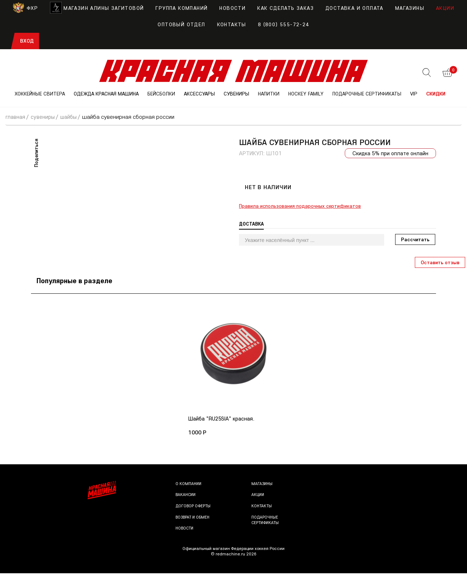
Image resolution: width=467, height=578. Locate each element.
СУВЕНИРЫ (236, 93)
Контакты (231, 24)
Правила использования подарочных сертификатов (300, 206)
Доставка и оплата (354, 8)
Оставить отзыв (440, 262)
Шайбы (71, 116)
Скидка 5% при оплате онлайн (389, 153)
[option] (233, 367)
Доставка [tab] (252, 223)
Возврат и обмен (193, 521)
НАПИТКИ (268, 93)
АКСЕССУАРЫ (199, 93)
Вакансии (186, 499)
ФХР (25, 8)
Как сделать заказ (285, 8)
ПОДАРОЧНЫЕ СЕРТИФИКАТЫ (366, 93)
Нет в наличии (268, 187)
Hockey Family (306, 93)
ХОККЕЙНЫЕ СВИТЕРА (40, 93)
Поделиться (36, 152)
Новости (232, 8)
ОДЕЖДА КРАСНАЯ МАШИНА (106, 93)
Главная (15, 116)
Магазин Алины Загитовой (97, 8)
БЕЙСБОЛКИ (161, 93)
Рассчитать (415, 239)
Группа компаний (181, 8)
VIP (413, 93)
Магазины (409, 8)
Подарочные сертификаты (266, 524)
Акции (445, 8)
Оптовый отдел (181, 24)
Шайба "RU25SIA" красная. (223, 419)
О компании (189, 488)
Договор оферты (193, 510)
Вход (27, 41)
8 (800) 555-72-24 (283, 24)
